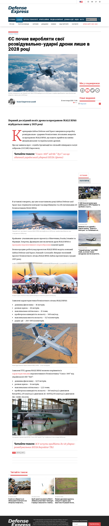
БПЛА (18, 452)
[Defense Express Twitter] (96, 2)
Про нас (11, 24)
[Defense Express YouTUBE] (92, 2)
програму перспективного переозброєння (31, 245)
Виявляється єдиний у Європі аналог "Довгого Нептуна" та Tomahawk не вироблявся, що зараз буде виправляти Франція (89, 230)
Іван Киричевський (26, 102)
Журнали (35, 24)
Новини (16, 34)
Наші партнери (63, 24)
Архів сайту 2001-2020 (90, 24)
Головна (10, 34)
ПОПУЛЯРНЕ (84, 181)
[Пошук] (99, 19)
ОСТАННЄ (83, 175)
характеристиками (21, 374)
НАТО (22, 452)
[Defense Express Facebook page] (88, 2)
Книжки (53, 24)
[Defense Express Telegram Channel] (100, 2)
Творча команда (23, 24)
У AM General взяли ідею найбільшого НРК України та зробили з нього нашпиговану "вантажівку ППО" (89, 206)
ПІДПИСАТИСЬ (94, 524)
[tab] (83, 175)
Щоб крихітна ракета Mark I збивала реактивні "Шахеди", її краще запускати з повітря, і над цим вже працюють (42, 502)
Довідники (44, 24)
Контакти (75, 24)
